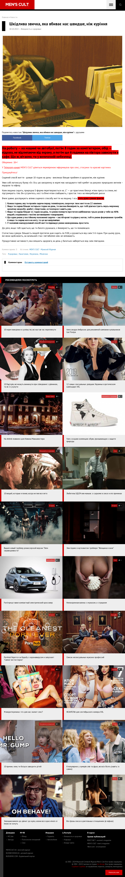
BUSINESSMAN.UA (19, 853)
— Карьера (66, 840)
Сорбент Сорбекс (78, 866)
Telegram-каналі (12, 167)
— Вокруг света (68, 843)
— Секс (22, 843)
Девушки (10, 832)
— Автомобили (51, 840)
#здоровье (12, 254)
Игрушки (50, 832)
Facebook (17, 137)
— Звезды (10, 840)
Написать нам (114, 872)
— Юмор (23, 836)
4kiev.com (96, 847)
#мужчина (34, 254)
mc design (101, 864)
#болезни (44, 254)
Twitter (47, 137)
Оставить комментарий (36, 262)
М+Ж (22, 832)
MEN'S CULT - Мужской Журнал (42, 249)
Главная (5, 17)
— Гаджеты (50, 836)
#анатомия (23, 254)
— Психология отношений (30, 840)
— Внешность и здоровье (72, 836)
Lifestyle (66, 832)
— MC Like (9, 836)
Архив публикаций (96, 836)
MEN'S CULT (98, 843)
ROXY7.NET (99, 840)
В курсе (91, 832)
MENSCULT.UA (18, 850)
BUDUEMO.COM (20, 856)
